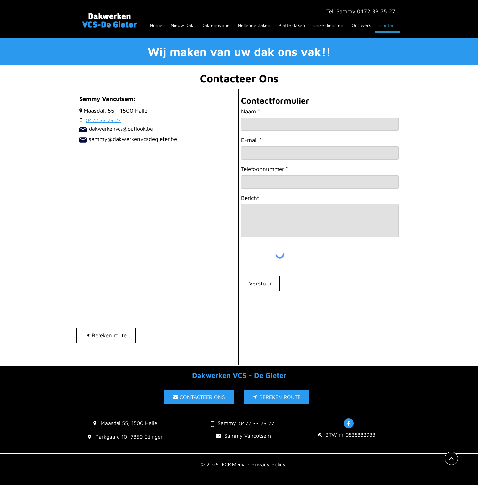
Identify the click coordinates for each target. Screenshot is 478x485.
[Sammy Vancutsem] (243, 436)
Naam (248, 111)
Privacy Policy (268, 464)
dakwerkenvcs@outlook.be (121, 129)
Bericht (250, 198)
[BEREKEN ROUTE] (276, 397)
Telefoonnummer (262, 169)
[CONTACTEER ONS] (199, 397)
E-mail (249, 140)
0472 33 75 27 (376, 11)
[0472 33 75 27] (99, 120)
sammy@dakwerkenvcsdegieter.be (133, 139)
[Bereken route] (106, 335)
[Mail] (83, 129)
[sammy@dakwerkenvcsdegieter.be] (83, 140)
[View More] (451, 458)
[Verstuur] (260, 283)
